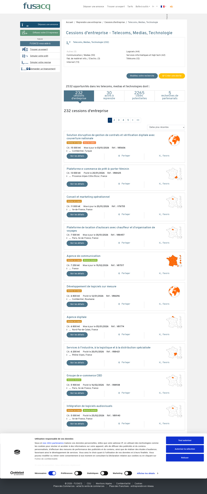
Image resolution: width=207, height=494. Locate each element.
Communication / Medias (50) (81, 55)
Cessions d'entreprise (114, 22)
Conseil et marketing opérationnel (88, 197)
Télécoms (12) (133, 58)
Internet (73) (73, 62)
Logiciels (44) (133, 51)
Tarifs (130, 6)
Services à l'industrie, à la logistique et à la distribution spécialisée (108, 347)
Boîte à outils (142, 6)
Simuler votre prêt (39, 56)
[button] (171, 7)
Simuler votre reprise (40, 62)
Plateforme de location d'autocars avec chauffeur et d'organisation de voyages (111, 229)
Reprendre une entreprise (88, 22)
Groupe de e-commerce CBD (84, 375)
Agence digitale (76, 317)
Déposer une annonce (93, 6)
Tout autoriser (185, 456)
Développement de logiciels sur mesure (91, 286)
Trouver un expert (116, 6)
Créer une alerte (171, 76)
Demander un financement (42, 69)
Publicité (167, 16)
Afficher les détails (146, 489)
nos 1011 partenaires (53, 458)
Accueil (69, 22)
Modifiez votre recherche (142, 76)
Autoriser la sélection (185, 464)
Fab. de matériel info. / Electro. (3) (83, 58)
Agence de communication (84, 256)
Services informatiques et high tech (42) (145, 55)
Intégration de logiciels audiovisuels (89, 406)
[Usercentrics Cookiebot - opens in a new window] (17, 489)
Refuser (185, 473)
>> (138, 120)
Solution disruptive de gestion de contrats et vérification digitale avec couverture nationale (111, 137)
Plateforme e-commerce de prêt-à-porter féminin (98, 169)
